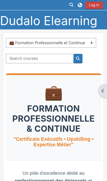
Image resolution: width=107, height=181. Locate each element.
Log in (94, 5)
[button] (71, 5)
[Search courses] (39, 58)
